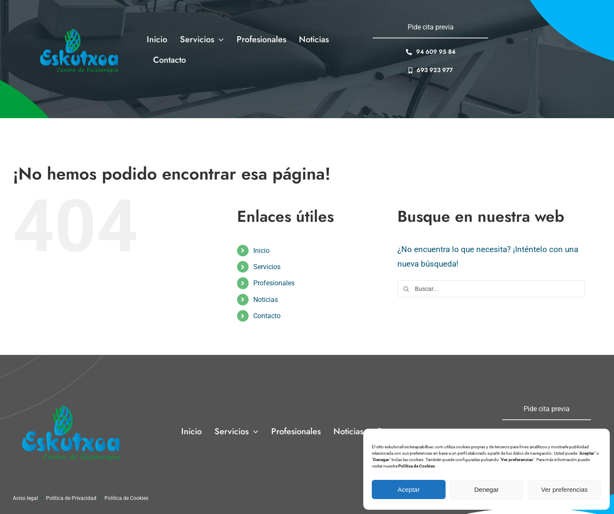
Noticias (265, 300)
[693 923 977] (430, 70)
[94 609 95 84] (431, 52)
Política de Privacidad (71, 498)
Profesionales (274, 283)
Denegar (486, 489)
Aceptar (408, 489)
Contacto (267, 316)
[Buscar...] (491, 288)
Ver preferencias (564, 489)
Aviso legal (25, 498)
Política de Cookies (126, 498)
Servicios (267, 267)
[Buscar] (405, 288)
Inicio (261, 251)
